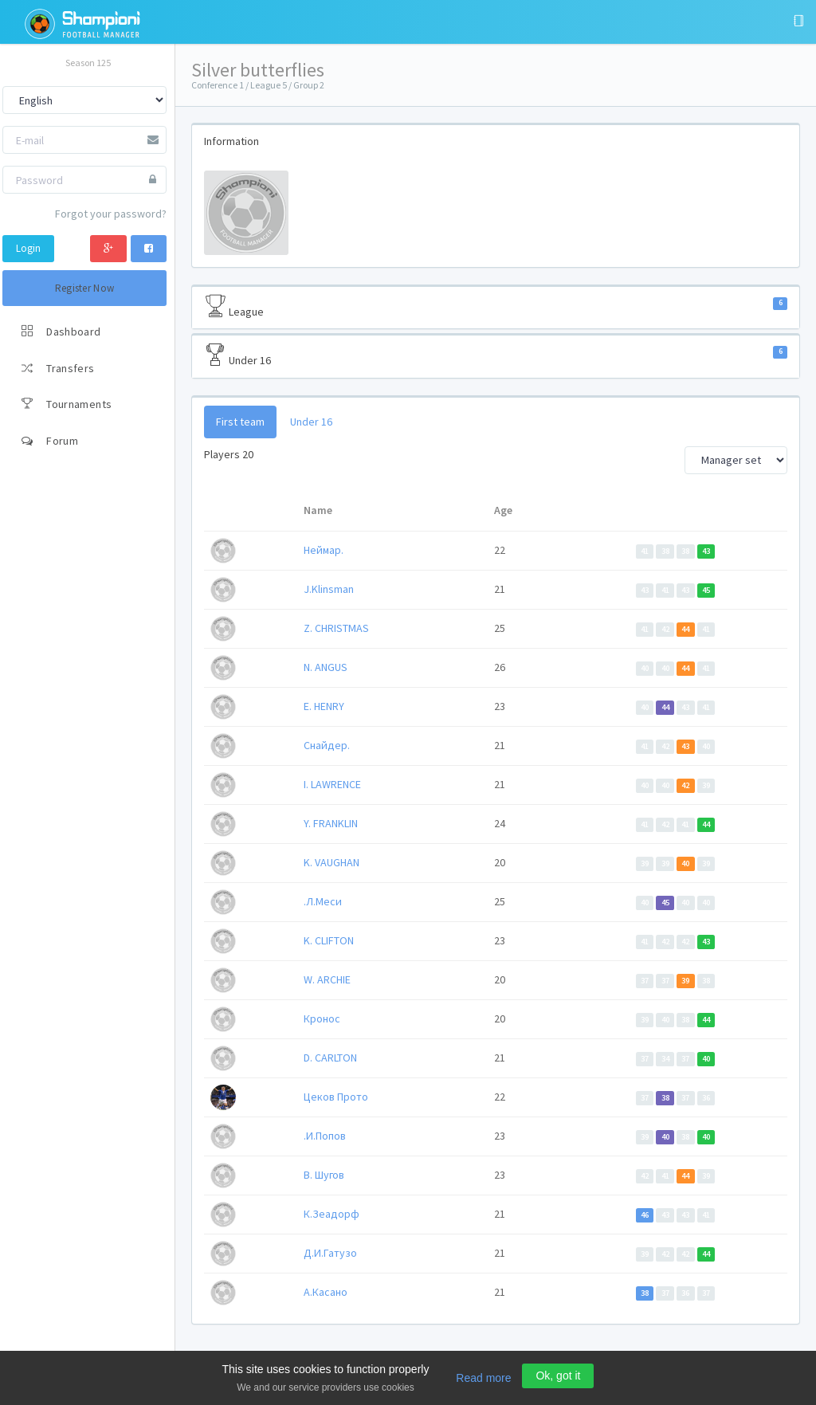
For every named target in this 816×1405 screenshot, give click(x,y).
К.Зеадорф (331, 1214)
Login (28, 248)
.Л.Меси (323, 901)
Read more (483, 1378)
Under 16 (495, 355)
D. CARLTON (330, 1057)
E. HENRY (324, 706)
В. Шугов (324, 1175)
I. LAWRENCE (332, 784)
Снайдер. (327, 745)
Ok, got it (558, 1375)
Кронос (322, 1018)
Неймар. (323, 550)
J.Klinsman (329, 589)
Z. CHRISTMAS (336, 628)
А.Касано (325, 1292)
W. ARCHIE (327, 979)
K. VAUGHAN (331, 862)
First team (240, 421)
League (495, 307)
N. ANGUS (325, 667)
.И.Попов (325, 1135)
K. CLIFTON (329, 940)
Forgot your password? (111, 213)
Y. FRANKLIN (331, 823)
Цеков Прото (336, 1096)
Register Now (85, 288)
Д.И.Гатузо (330, 1253)
